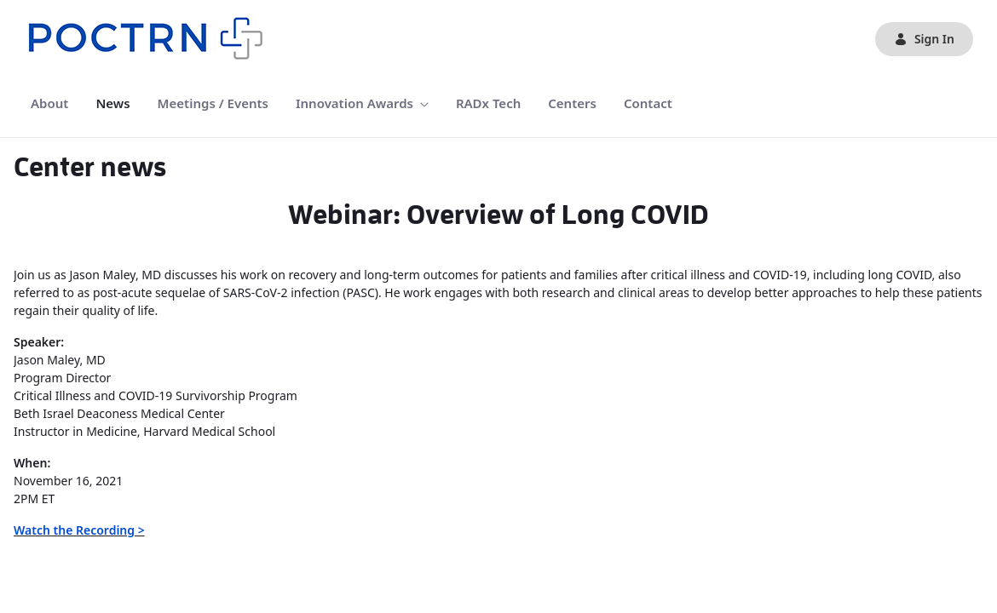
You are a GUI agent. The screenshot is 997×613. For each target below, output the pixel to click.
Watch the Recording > (79, 530)
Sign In (924, 39)
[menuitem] (49, 103)
